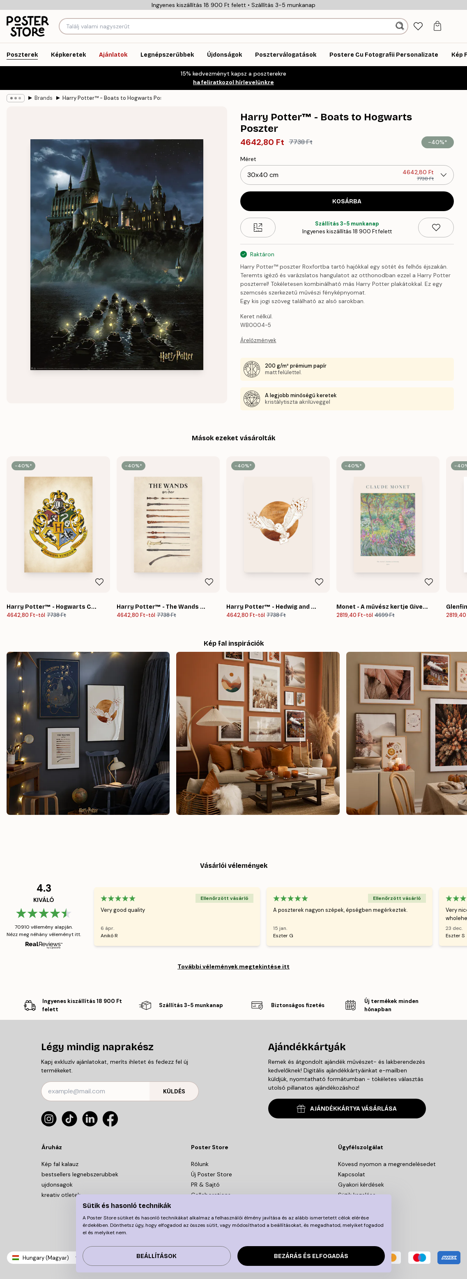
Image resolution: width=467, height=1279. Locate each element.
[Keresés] (400, 26)
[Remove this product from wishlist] (436, 227)
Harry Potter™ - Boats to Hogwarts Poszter (111, 97)
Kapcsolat (351, 1174)
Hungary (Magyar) (46, 1257)
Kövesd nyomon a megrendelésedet (387, 1164)
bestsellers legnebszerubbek (79, 1174)
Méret (248, 159)
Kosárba (346, 201)
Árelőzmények (258, 340)
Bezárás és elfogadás (311, 1256)
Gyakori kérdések (361, 1184)
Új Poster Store (211, 1174)
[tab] (418, 26)
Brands (44, 97)
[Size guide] (258, 227)
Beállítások (156, 1256)
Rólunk (200, 1164)
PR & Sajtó (205, 1184)
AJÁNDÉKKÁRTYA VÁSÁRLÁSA (347, 1109)
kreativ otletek (61, 1194)
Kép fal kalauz (59, 1164)
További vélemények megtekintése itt (233, 966)
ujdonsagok (57, 1184)
